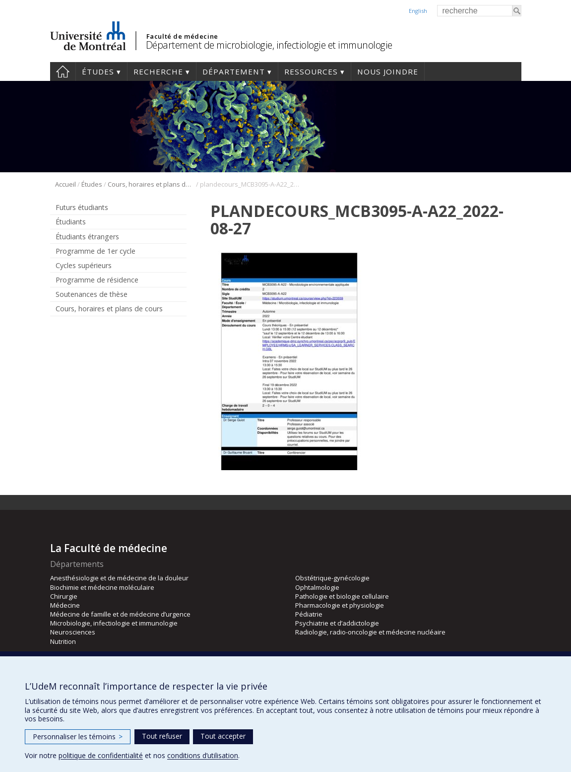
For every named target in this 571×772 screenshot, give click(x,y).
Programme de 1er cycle (95, 251)
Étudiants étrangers (87, 236)
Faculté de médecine (182, 36)
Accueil (62, 71)
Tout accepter (223, 736)
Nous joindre (387, 71)
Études (98, 71)
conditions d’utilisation (202, 755)
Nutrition (63, 641)
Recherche (158, 71)
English (418, 10)
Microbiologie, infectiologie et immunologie (114, 623)
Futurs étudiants (82, 207)
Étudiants (71, 221)
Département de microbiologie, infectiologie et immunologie (269, 45)
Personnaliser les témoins (78, 736)
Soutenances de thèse (91, 294)
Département (233, 71)
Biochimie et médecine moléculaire (102, 587)
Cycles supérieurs (84, 265)
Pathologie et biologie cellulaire (342, 596)
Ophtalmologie (317, 587)
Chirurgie (63, 596)
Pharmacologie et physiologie (339, 605)
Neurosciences (72, 632)
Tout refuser (162, 736)
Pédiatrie (308, 614)
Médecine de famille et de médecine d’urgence (120, 614)
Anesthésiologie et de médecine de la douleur (119, 577)
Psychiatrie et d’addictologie (337, 623)
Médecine (65, 605)
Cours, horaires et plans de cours (151, 184)
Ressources (311, 71)
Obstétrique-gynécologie (332, 577)
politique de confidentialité (101, 755)
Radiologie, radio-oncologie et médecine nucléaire (370, 632)
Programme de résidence (97, 279)
